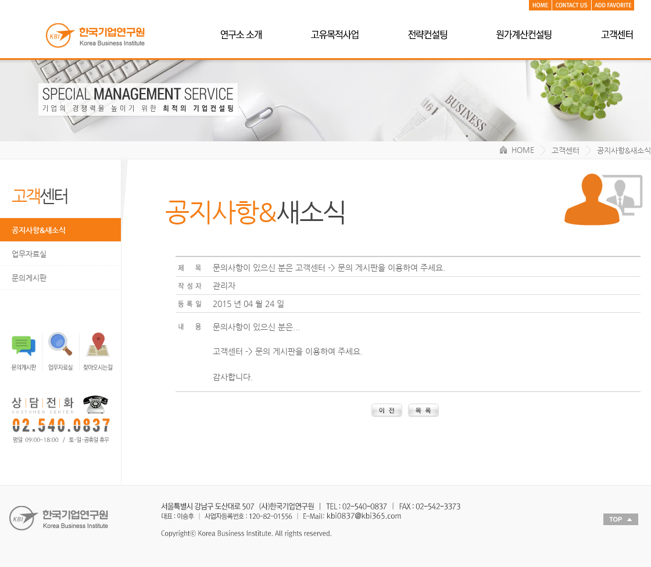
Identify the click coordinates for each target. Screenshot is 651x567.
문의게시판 (29, 277)
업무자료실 (29, 253)
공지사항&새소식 (39, 230)
